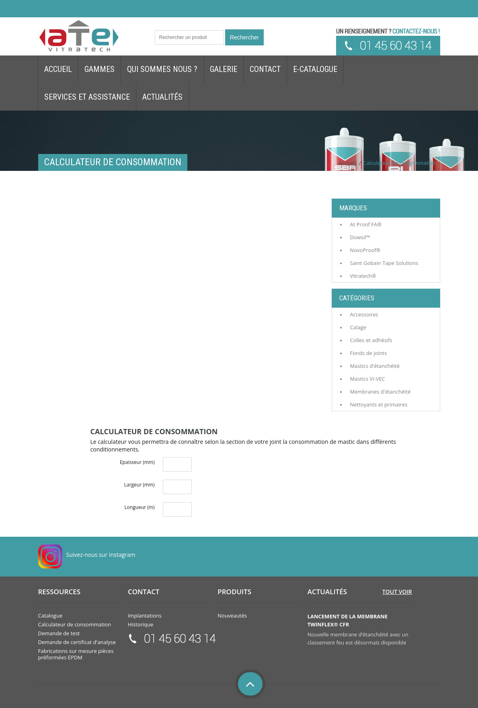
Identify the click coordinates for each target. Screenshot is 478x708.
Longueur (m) (139, 507)
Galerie (223, 69)
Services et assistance (87, 97)
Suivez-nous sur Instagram (100, 554)
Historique (140, 624)
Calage (358, 327)
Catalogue (50, 615)
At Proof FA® (366, 224)
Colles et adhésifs (371, 340)
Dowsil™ (360, 237)
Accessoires (364, 314)
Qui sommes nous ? (162, 69)
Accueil (58, 69)
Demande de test (59, 633)
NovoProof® (365, 250)
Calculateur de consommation (74, 624)
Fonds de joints (368, 353)
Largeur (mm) (139, 484)
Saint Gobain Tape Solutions (384, 263)
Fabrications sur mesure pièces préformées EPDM (76, 654)
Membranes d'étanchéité (380, 391)
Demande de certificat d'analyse (77, 642)
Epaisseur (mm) (137, 462)
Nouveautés (232, 615)
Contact (265, 69)
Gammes (99, 69)
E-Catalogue (315, 69)
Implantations (145, 615)
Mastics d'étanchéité (375, 365)
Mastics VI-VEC (368, 378)
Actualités (162, 97)
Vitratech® (363, 275)
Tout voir (397, 591)
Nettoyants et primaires (379, 404)
